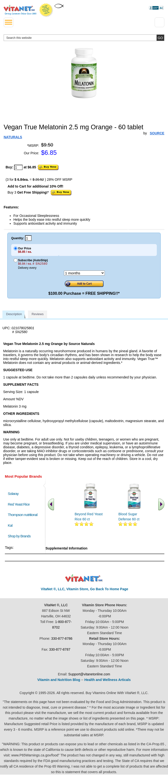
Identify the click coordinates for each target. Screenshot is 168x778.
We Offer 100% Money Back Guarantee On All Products (46, 10)
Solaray (13, 493)
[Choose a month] (84, 273)
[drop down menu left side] (8, 22)
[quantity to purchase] (18, 167)
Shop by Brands (20, 536)
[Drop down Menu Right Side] (159, 22)
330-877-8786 (61, 638)
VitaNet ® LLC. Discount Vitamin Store (84, 578)
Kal (10, 525)
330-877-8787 (59, 649)
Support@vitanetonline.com (89, 674)
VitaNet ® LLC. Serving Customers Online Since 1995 (20, 10)
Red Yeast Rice (19, 504)
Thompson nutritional (22, 515)
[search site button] (160, 38)
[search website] (84, 38)
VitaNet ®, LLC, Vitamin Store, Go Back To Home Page (84, 589)
